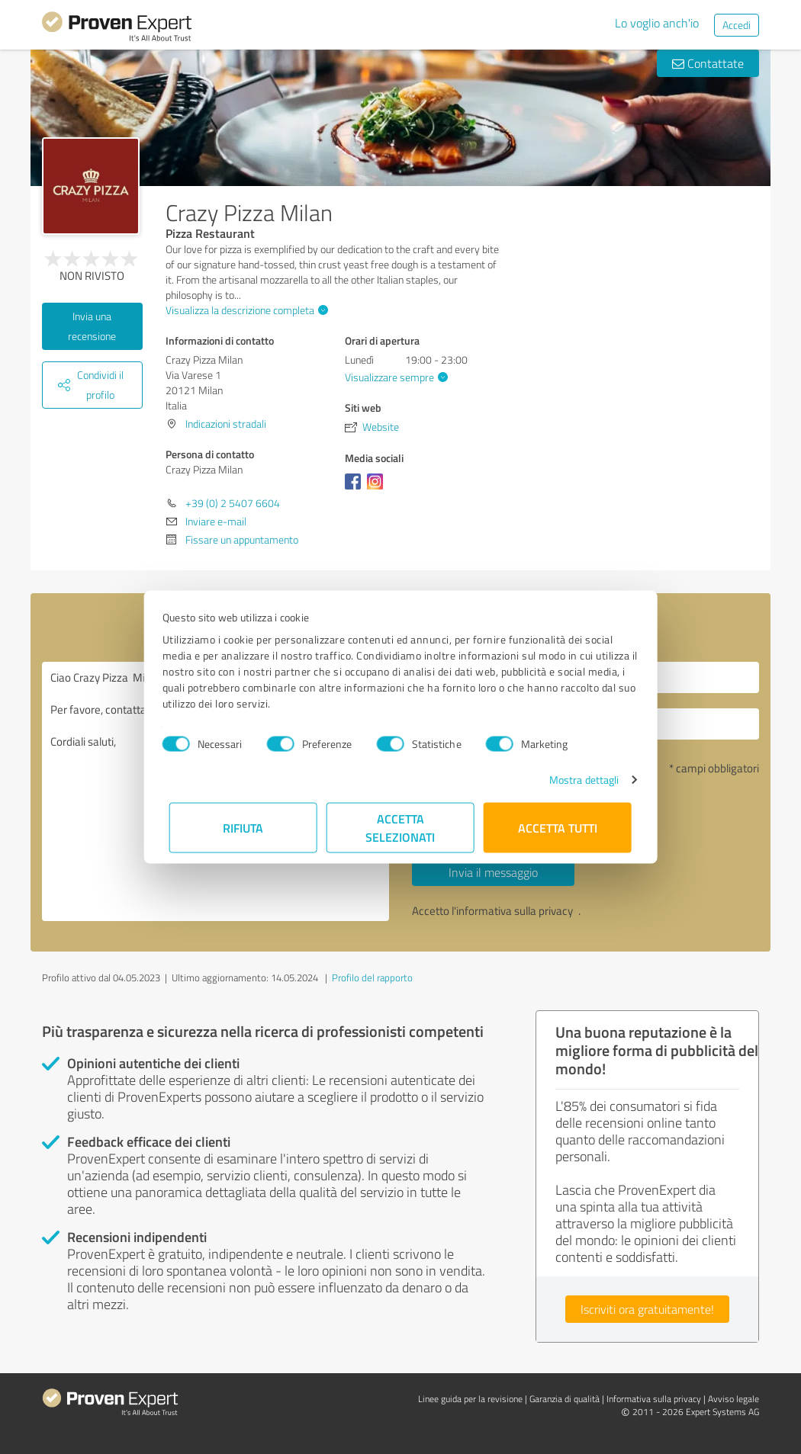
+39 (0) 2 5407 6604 (232, 503)
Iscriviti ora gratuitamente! (647, 1309)
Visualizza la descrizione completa (245, 310)
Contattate (708, 63)
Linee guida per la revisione (470, 1398)
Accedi (736, 25)
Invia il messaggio (493, 872)
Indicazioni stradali (225, 423)
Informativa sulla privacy (653, 1398)
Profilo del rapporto (372, 977)
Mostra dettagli (577, 779)
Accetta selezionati (401, 828)
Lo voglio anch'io (657, 22)
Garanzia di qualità (564, 1398)
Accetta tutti (557, 827)
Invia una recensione (92, 326)
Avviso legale (733, 1398)
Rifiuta (244, 827)
